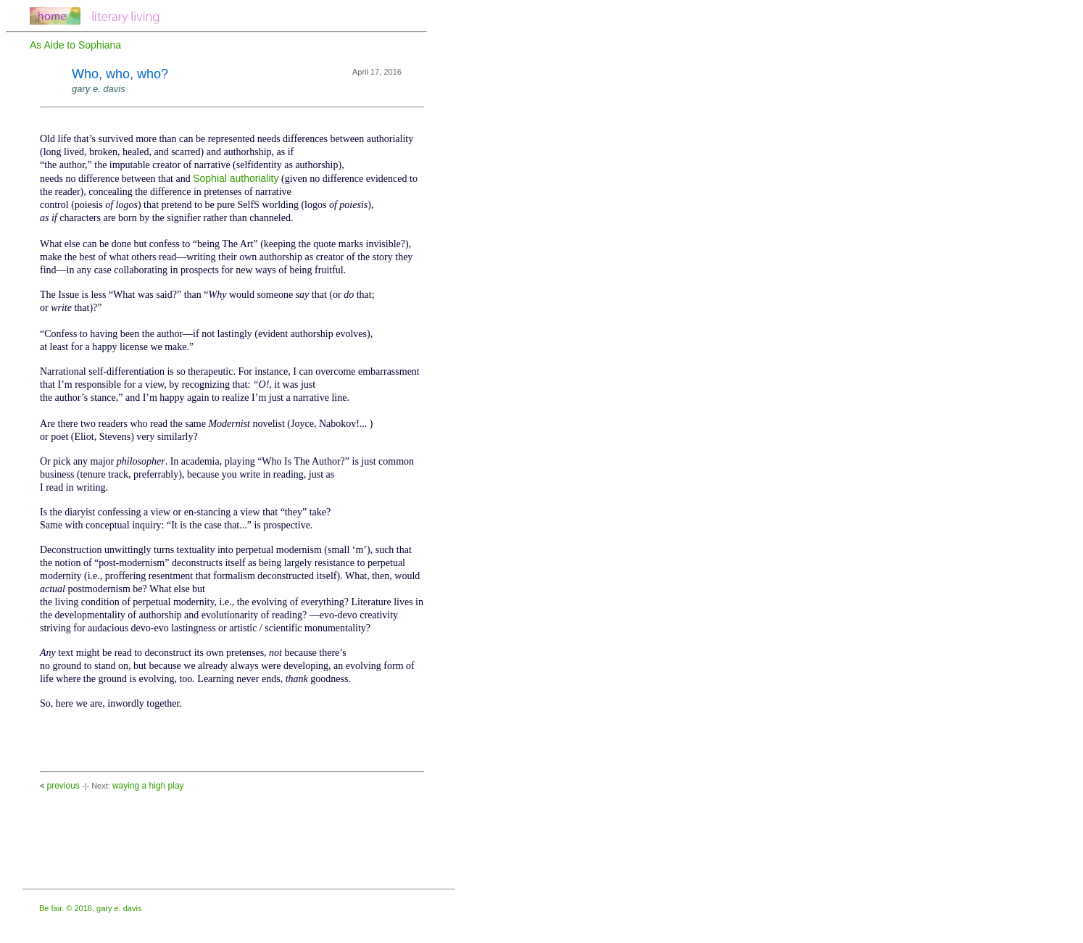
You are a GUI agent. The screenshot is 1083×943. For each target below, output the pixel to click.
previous (62, 786)
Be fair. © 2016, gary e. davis (90, 908)
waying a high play (148, 786)
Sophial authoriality (235, 178)
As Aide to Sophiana (75, 45)
